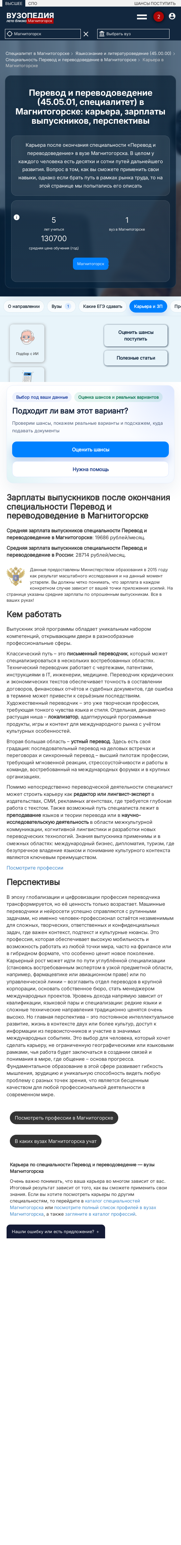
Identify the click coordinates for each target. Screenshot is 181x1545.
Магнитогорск (90, 263)
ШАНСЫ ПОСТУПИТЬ (155, 3)
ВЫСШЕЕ (13, 3)
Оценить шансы (90, 449)
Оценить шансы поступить (135, 335)
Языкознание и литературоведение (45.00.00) (123, 53)
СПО (32, 3)
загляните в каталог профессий (100, 1214)
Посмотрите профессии (35, 868)
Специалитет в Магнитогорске (37, 53)
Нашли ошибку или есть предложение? (53, 1231)
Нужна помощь (91, 469)
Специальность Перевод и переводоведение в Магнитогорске (71, 59)
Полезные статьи (136, 358)
